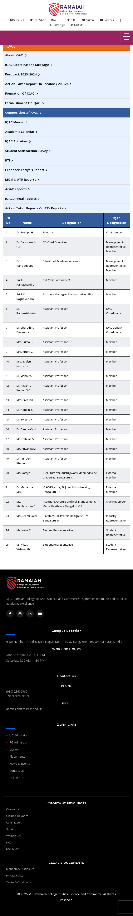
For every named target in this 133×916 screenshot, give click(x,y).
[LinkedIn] (30, 614)
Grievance (12, 809)
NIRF (71, 20)
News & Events (19, 764)
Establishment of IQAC (23, 103)
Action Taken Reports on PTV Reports (34, 208)
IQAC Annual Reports (21, 198)
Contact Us (16, 771)
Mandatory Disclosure (20, 869)
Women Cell (13, 836)
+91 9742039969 (17, 696)
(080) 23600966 (16, 691)
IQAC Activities (16, 141)
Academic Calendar (19, 131)
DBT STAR (38, 20)
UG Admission (18, 735)
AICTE (56, 20)
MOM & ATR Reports (20, 179)
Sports (10, 829)
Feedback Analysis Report (24, 170)
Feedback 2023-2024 (21, 74)
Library (14, 749)
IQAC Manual (14, 122)
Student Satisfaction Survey (26, 151)
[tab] (66, 46)
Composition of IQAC (22, 112)
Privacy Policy (14, 875)
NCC (8, 842)
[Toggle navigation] (126, 37)
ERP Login (57, 25)
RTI (7, 160)
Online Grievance (17, 816)
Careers (107, 20)
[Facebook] (10, 614)
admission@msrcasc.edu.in (24, 709)
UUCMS (77, 25)
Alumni (88, 20)
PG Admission (18, 742)
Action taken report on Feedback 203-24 (37, 84)
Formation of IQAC (20, 93)
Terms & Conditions (18, 882)
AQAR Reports (16, 189)
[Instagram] (20, 614)
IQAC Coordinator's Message (27, 65)
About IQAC (14, 55)
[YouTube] (40, 614)
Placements (17, 756)
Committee (13, 822)
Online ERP (16, 778)
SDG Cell (17, 20)
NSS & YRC (12, 849)
